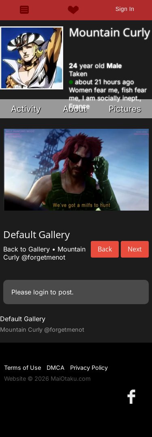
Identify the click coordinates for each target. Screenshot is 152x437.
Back (105, 249)
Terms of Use (22, 367)
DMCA (55, 367)
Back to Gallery (26, 249)
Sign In (125, 9)
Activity (26, 109)
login (40, 292)
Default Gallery (22, 319)
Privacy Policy (89, 367)
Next (135, 249)
